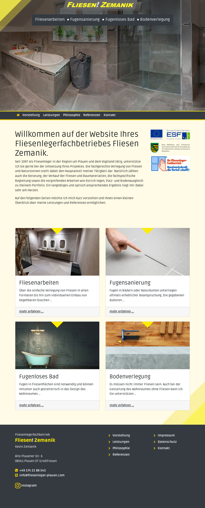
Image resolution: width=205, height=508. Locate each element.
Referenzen (91, 115)
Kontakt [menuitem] (162, 448)
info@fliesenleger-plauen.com (42, 475)
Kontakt (110, 115)
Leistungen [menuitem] (118, 442)
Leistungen (51, 115)
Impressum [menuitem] (164, 435)
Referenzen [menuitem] (119, 455)
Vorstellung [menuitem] (119, 435)
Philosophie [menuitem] (119, 448)
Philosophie (71, 115)
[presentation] (102, 5)
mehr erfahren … (31, 311)
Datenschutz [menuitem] (165, 442)
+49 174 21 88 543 (32, 470)
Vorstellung (31, 115)
